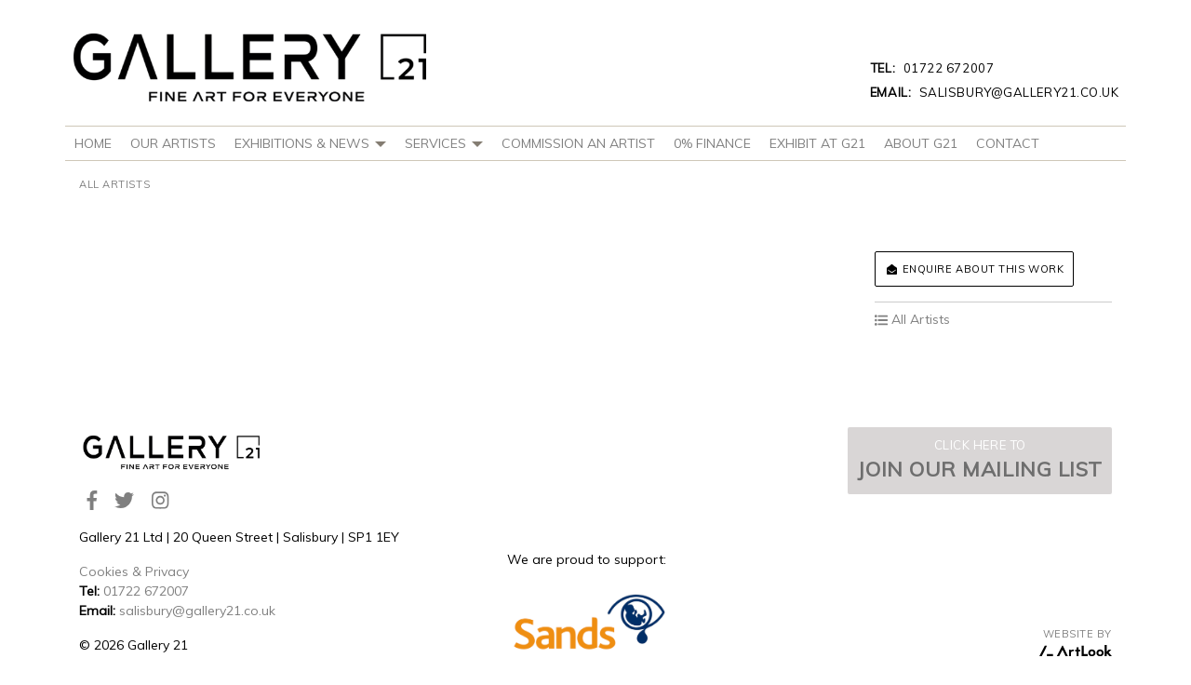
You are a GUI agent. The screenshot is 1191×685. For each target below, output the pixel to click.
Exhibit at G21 (817, 143)
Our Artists (173, 143)
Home (93, 143)
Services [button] (444, 143)
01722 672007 (932, 67)
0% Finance (712, 143)
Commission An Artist (578, 143)
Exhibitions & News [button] (310, 143)
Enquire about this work (974, 268)
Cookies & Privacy (134, 571)
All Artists (114, 184)
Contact (1007, 143)
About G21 (920, 143)
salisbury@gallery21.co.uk (994, 92)
